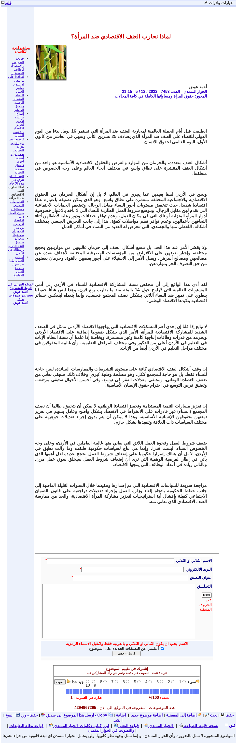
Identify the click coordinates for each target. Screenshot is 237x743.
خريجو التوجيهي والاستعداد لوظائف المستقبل (17, 66)
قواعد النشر (126, 726)
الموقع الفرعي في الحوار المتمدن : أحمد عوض (21, 288)
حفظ (227, 715)
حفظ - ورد (27, 715)
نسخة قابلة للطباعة (198, 726)
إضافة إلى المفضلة (184, 715)
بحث (211, 715)
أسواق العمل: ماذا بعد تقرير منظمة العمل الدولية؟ (16, 266)
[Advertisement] (117, 113)
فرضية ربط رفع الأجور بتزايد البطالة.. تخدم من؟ (16, 146)
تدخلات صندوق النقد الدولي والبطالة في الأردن (16, 246)
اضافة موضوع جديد (146, 715)
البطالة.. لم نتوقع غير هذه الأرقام (16, 179)
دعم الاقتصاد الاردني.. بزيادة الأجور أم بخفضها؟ (18, 226)
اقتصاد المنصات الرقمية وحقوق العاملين (18, 102)
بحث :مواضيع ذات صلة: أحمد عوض (21, 299)
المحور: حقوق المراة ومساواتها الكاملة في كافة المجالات (160, 96)
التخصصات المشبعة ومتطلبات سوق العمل (16, 207)
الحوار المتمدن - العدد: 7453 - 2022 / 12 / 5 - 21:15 (164, 91)
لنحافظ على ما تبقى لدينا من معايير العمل (16, 84)
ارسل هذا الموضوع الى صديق (67, 715)
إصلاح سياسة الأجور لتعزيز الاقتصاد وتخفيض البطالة (18, 124)
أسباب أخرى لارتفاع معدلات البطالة (19, 165)
